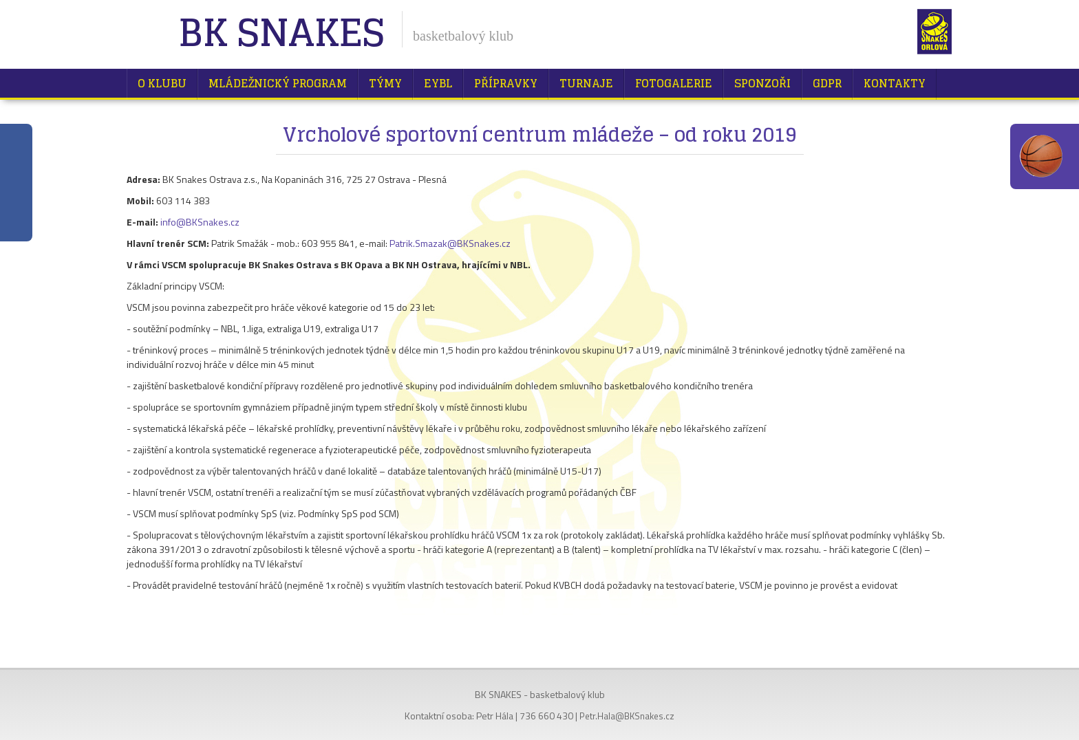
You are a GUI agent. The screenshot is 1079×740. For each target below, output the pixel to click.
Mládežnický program (278, 83)
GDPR (827, 83)
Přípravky (505, 83)
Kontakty (895, 83)
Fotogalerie (673, 83)
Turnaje (586, 83)
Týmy (385, 83)
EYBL (438, 83)
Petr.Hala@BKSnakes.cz (626, 716)
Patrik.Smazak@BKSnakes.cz (450, 243)
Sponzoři (762, 83)
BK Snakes (281, 34)
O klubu (162, 83)
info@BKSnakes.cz (199, 222)
